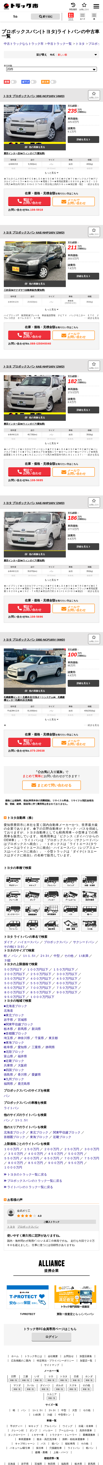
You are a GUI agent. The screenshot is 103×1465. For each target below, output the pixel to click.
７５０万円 (91, 1158)
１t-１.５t (29, 955)
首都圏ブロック (14, 1137)
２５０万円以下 (40, 974)
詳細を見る (83, 139)
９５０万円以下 (14, 996)
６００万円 (31, 1158)
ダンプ (33, 1430)
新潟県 (36, 1028)
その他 (68, 955)
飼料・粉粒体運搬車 (74, 1439)
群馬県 (22, 1028)
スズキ (73, 1385)
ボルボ (59, 1385)
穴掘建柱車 (55, 1448)
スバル (30, 1385)
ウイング (67, 1426)
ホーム (15, 1356)
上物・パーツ (60, 1452)
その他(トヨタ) (14, 946)
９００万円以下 (66, 992)
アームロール (66, 1430)
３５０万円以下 (14, 978)
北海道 (8, 1010)
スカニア (52, 1394)
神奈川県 (24, 1038)
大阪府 (22, 1065)
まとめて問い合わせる (51, 785)
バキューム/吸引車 (20, 1448)
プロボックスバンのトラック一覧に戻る (33, 1180)
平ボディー (16, 1426)
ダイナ (8, 942)
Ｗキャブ (33, 1426)
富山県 (8, 1056)
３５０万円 (15, 1153)
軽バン (89, 1448)
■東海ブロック (14, 1042)
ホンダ (89, 1376)
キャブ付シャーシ (25, 1443)
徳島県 (8, 1074)
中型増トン (64, 1414)
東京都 (53, 1038)
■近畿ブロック (14, 1060)
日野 (13, 1376)
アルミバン (50, 1426)
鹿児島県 (24, 1083)
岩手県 (8, 1019)
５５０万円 (11, 1158)
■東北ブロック (14, 1015)
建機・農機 (41, 1452)
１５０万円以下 (63, 969)
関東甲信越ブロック (66, 1132)
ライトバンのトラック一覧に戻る (28, 1187)
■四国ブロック (14, 1070)
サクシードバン (83, 942)
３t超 (7, 960)
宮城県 (22, 1019)
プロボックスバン (56, 942)
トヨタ (11, 1226)
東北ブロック (39, 1132)
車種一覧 (13, 1380)
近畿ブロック (62, 1137)
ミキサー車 (37, 1434)
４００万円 (35, 1153)
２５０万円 (71, 1149)
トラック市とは (33, 1356)
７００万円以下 (40, 987)
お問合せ (69, 1356)
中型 (57, 955)
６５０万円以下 (14, 987)
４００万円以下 (40, 978)
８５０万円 (35, 1162)
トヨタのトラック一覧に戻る (25, 1174)
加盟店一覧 (86, 1360)
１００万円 (11, 1149)
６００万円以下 (66, 983)
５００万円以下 (14, 983)
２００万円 (51, 1149)
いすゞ (38, 1376)
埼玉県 (8, 1038)
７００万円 (71, 1158)
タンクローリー (16, 1434)
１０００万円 (13, 1167)
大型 (74, 1410)
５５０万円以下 (40, 983)
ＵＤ (50, 1376)
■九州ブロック (14, 1079)
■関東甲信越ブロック (18, 1024)
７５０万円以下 (66, 987)
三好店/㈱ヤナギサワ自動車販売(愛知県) (24, 290)
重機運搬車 (89, 1434)
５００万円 (75, 1153)
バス (43, 1443)
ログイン (51, 1336)
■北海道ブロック (15, 1006)
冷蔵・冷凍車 (85, 1426)
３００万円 (91, 1149)
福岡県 (8, 1083)
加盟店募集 (86, 1356)
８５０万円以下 (40, 992)
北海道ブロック (14, 1132)
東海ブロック (39, 1137)
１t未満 (83, 955)
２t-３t (44, 955)
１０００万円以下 (42, 996)
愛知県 (22, 1047)
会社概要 (53, 1356)
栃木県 (8, 1028)
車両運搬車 (25, 1439)
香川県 (22, 1074)
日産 (76, 1376)
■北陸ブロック (14, 1051)
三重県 (36, 1047)
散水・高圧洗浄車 (47, 1439)
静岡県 (50, 1047)
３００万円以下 (66, 974)
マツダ (17, 1385)
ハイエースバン (28, 942)
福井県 (22, 1056)
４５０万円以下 (66, 978)
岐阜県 (8, 1047)
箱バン (55, 1443)
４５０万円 (55, 1153)
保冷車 (39, 1448)
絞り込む (46, 16)
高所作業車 (86, 1430)
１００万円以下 (37, 969)
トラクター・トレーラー (63, 1434)
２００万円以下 (14, 974)
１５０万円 (31, 1149)
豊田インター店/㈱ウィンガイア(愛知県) (24, 153)
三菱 (25, 1376)
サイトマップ (51, 1365)
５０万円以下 (13, 969)
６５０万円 (51, 1158)
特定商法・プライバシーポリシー (55, 1360)
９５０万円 (75, 1162)
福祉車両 (70, 1443)
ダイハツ (45, 1385)
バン (15, 955)
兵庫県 (8, 1065)
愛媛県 (36, 1074)
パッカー (48, 1430)
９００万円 (55, 1162)
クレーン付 (17, 1430)
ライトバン (11, 1108)
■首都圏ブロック (15, 1033)
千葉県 (39, 1038)
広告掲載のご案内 (21, 1360)
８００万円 (15, 1162)
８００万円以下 (14, 992)
